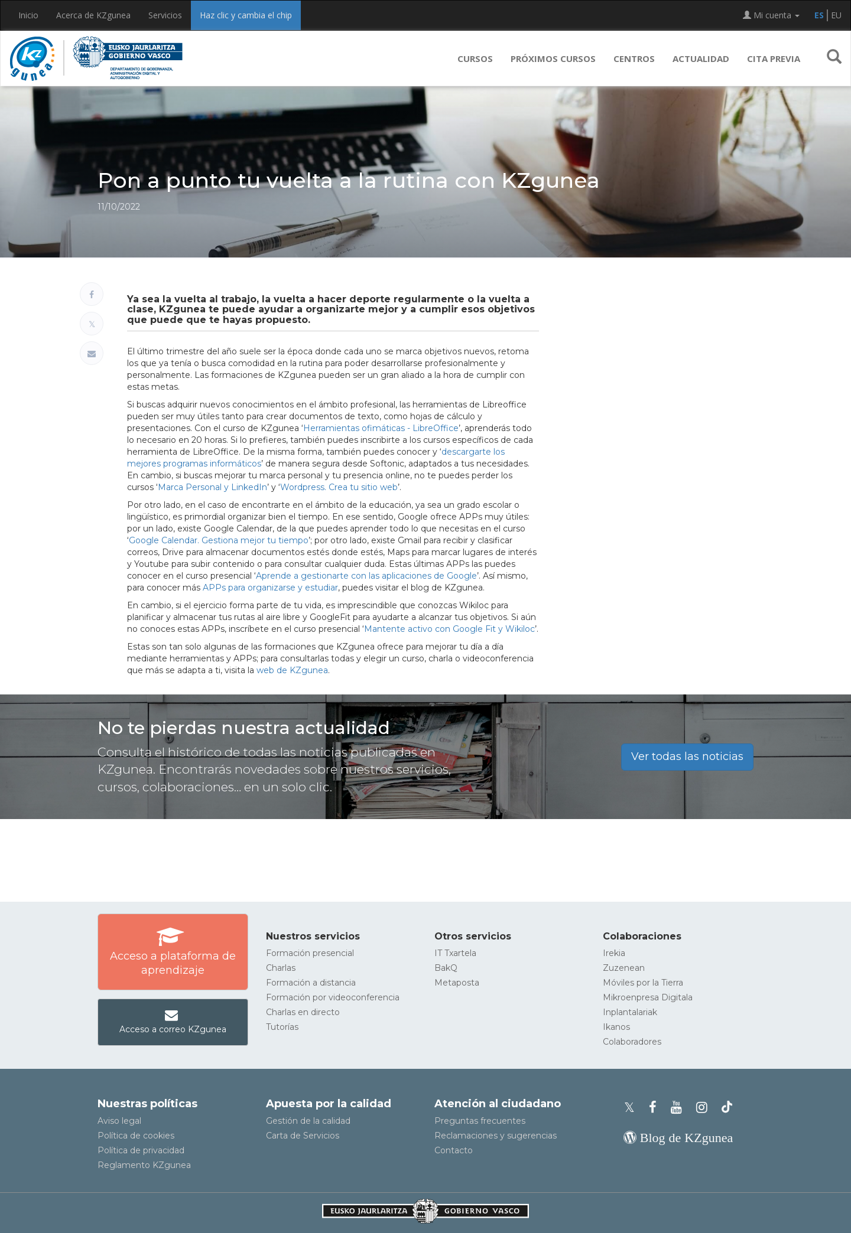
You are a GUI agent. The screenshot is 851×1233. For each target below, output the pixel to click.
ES (819, 15)
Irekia (614, 953)
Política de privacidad (141, 1150)
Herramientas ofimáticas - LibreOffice (381, 428)
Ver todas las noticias (687, 756)
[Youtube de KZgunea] (680, 1107)
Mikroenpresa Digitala (648, 997)
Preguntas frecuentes (479, 1120)
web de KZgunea (292, 670)
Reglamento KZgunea (144, 1165)
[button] (834, 58)
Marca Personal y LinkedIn (212, 487)
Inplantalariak (630, 1012)
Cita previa (773, 58)
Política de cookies (136, 1135)
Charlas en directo (303, 1012)
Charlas (280, 968)
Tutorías (282, 1027)
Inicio (28, 15)
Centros (634, 58)
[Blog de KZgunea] (678, 1137)
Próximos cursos (553, 58)
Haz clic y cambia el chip (246, 15)
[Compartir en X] (91, 323)
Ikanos (616, 1027)
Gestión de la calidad (308, 1120)
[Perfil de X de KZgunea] (633, 1107)
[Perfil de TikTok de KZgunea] (727, 1107)
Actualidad (701, 58)
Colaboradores (632, 1041)
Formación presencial (310, 953)
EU (836, 15)
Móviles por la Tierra (643, 982)
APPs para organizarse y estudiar (270, 587)
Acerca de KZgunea (93, 15)
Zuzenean (624, 968)
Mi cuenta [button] (771, 15)
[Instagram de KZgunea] (705, 1107)
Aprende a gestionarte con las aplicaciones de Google (366, 575)
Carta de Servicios (302, 1135)
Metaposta (456, 982)
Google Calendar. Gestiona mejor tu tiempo (218, 540)
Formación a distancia (311, 982)
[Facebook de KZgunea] (656, 1107)
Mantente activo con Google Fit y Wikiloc (449, 629)
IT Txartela (455, 953)
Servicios (165, 15)
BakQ (445, 968)
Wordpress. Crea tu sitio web (339, 487)
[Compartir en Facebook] (91, 294)
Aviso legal (119, 1120)
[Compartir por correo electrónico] (91, 353)
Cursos (475, 58)
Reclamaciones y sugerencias (495, 1135)
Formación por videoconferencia (332, 997)
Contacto (453, 1150)
